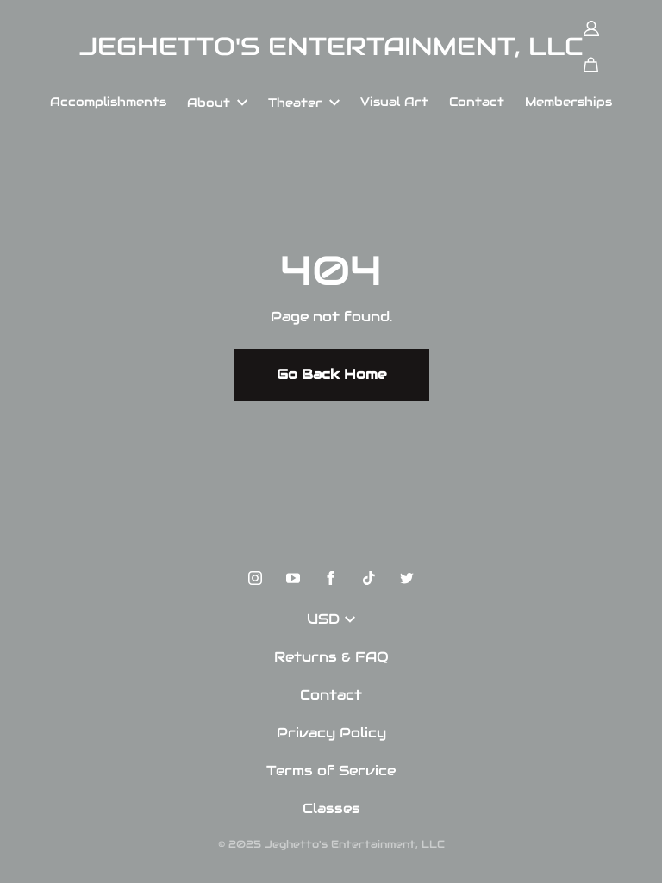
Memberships (568, 101)
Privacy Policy (331, 733)
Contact (476, 101)
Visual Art (394, 101)
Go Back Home (331, 374)
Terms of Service (331, 771)
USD (331, 619)
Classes (331, 808)
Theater (304, 102)
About (217, 102)
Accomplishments (108, 101)
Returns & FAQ (331, 657)
